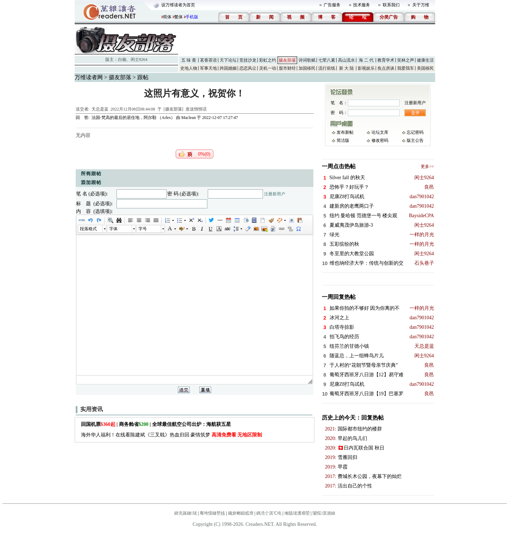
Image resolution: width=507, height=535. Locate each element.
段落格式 (88, 228)
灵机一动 (267, 68)
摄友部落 (287, 60)
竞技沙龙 (247, 60)
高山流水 (346, 60)
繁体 (178, 16)
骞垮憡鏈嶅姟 (212, 513)
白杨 (122, 59)
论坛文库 (379, 132)
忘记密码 (415, 132)
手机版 (192, 16)
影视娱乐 (366, 68)
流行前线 (326, 68)
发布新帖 (345, 132)
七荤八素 (326, 60)
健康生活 (425, 60)
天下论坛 (228, 60)
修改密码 (379, 140)
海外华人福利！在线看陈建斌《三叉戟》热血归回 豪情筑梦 (171, 435)
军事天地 (208, 68)
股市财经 (287, 68)
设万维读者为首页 (178, 4)
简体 (167, 16)
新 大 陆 (346, 68)
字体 (113, 228)
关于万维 (420, 4)
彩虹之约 (267, 60)
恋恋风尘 (247, 68)
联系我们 (391, 4)
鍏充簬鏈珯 (185, 513)
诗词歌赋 (307, 60)
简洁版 (343, 140)
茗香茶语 (208, 60)
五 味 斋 (188, 60)
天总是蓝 (100, 109)
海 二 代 (366, 60)
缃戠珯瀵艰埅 (297, 513)
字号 (142, 228)
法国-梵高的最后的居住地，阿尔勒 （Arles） (134, 117)
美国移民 (425, 68)
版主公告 (415, 140)
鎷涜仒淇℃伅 (268, 513)
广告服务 (332, 4)
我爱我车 (405, 68)
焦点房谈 (385, 68)
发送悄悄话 (196, 109)
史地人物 (188, 68)
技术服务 (361, 4)
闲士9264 (139, 59)
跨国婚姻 (228, 68)
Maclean (188, 117)
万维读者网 (89, 77)
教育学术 (385, 60)
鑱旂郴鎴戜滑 (241, 513)
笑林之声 (405, 60)
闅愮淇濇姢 (324, 513)
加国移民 (307, 68)
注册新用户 (274, 193)
